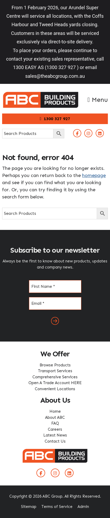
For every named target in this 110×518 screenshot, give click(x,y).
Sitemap (28, 506)
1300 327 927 (55, 118)
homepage (94, 175)
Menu (97, 99)
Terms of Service (57, 506)
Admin (83, 506)
